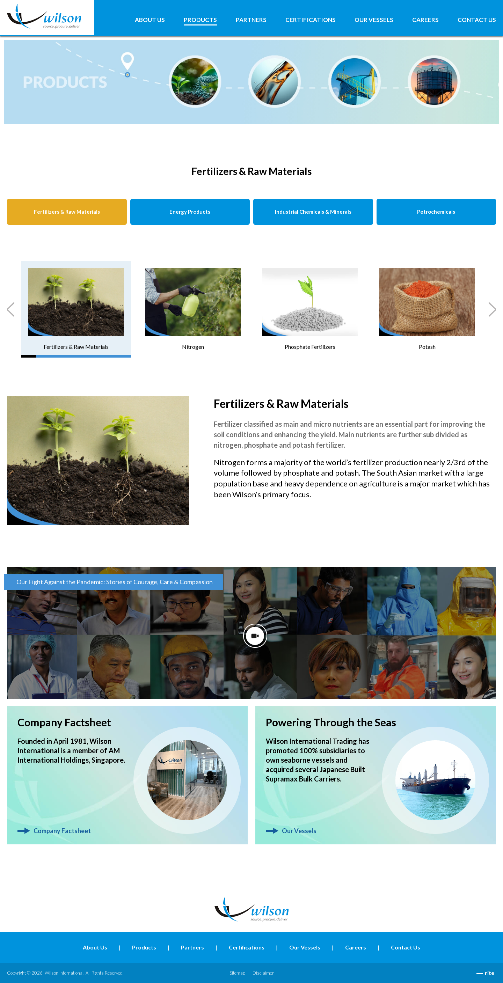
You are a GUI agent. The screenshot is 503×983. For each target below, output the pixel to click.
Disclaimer (263, 973)
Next (492, 309)
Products (200, 20)
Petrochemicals (436, 211)
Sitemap (237, 973)
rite (489, 972)
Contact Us (477, 20)
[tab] (75, 309)
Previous (10, 309)
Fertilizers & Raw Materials (67, 211)
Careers (425, 20)
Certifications (310, 20)
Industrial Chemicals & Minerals (313, 211)
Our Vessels (374, 20)
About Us (150, 20)
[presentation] (76, 309)
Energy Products (189, 211)
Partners (251, 20)
